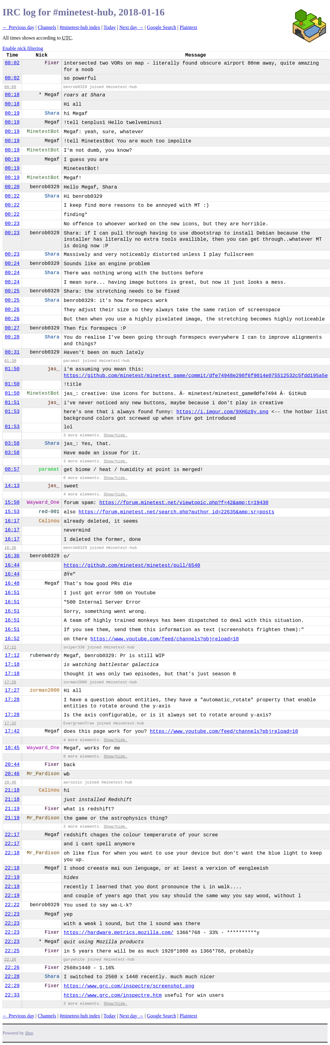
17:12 (12, 655)
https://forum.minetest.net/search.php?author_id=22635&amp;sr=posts (176, 512)
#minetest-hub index (80, 27)
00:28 (12, 337)
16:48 (12, 583)
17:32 (10, 723)
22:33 (12, 995)
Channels (47, 27)
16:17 (12, 521)
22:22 (12, 905)
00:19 (12, 113)
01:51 (12, 403)
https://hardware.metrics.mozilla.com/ (118, 933)
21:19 (12, 809)
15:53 (12, 512)
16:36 (10, 548)
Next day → (131, 27)
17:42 (12, 731)
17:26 (10, 682)
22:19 (12, 877)
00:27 (12, 328)
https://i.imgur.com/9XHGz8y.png (222, 412)
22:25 (12, 951)
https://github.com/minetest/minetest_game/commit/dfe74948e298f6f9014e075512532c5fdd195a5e (196, 376)
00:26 (12, 309)
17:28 (12, 700)
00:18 (12, 95)
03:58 (12, 443)
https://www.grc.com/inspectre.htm (113, 995)
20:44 (12, 764)
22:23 (12, 914)
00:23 (12, 224)
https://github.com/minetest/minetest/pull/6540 (132, 565)
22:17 (12, 835)
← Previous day (18, 27)
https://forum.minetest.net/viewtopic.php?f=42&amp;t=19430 (183, 503)
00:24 (12, 263)
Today (110, 27)
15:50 (12, 502)
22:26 (10, 959)
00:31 (12, 352)
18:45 (12, 748)
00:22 (12, 196)
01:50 (12, 369)
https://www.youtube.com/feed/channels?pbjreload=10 (165, 639)
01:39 (10, 361)
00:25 (12, 291)
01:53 (12, 411)
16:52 (12, 639)
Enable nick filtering (22, 48)
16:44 (12, 565)
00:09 (10, 87)
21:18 (12, 790)
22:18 (12, 853)
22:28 (12, 976)
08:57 (12, 469)
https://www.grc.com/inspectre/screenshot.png (129, 986)
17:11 (10, 647)
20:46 (12, 774)
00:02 (12, 63)
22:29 (12, 986)
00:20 (12, 187)
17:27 (12, 690)
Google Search (161, 27)
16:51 (12, 593)
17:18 (12, 664)
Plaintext (188, 27)
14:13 (12, 486)
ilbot (29, 1033)
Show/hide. (115, 435)
